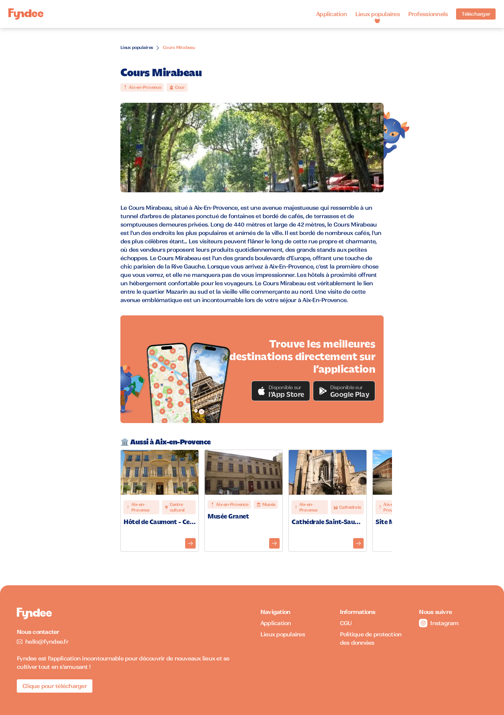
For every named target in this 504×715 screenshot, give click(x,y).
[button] (280, 391)
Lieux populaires (377, 13)
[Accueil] (25, 14)
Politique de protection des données (371, 638)
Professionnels (428, 13)
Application (331, 13)
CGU (346, 623)
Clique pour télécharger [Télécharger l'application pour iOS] (54, 685)
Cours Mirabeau (179, 47)
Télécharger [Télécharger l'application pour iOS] (476, 14)
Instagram (438, 623)
